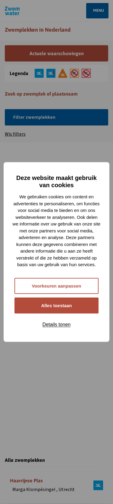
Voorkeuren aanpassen (56, 285)
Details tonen (56, 324)
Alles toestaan (56, 305)
